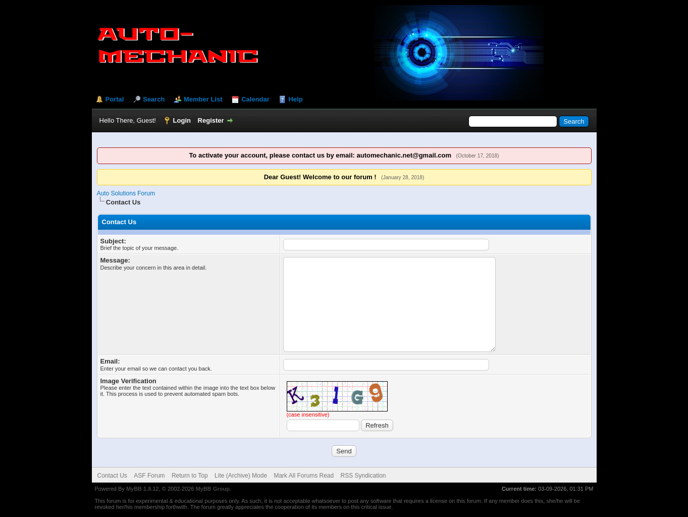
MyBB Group (213, 489)
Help (295, 99)
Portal (114, 99)
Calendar (255, 99)
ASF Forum (149, 475)
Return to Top (190, 475)
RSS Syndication (363, 475)
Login (182, 120)
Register (211, 120)
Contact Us (112, 475)
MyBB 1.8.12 (142, 489)
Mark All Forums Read (304, 475)
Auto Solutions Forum (126, 193)
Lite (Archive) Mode (241, 475)
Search (154, 99)
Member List (203, 99)
